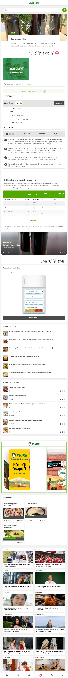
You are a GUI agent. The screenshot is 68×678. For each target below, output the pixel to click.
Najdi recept (35, 317)
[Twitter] (35, 53)
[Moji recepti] (40, 675)
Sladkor (24, 84)
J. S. (15, 53)
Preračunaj (59, 103)
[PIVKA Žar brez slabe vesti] (34, 443)
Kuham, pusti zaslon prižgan (34, 91)
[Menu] (62, 675)
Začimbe (29, 84)
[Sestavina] (34, 291)
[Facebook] (31, 53)
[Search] (6, 675)
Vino (20, 84)
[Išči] (64, 10)
